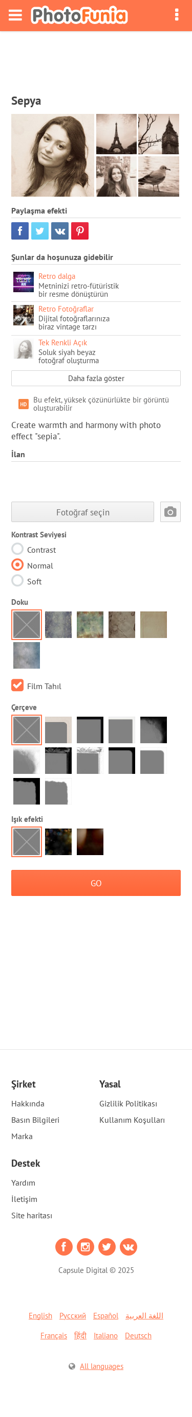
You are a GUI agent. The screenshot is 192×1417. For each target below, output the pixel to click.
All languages (101, 1366)
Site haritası (31, 1215)
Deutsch (138, 1335)
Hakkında (28, 1103)
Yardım (23, 1182)
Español (105, 1315)
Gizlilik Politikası (128, 1103)
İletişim (24, 1199)
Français (53, 1335)
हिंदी (80, 1335)
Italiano (106, 1335)
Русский (72, 1315)
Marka (22, 1136)
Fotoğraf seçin (83, 512)
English (40, 1315)
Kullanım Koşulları (132, 1120)
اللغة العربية (144, 1315)
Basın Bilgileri (35, 1120)
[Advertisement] (96, 59)
